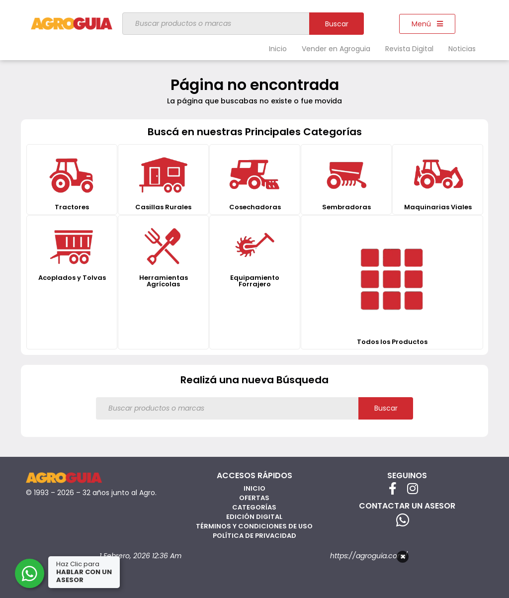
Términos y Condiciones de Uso (254, 526)
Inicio (278, 49)
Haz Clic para (84, 572)
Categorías (254, 507)
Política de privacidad (254, 535)
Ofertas (254, 498)
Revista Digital (409, 49)
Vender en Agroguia (336, 49)
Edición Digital (254, 516)
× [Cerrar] (403, 557)
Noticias (462, 49)
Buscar (336, 24)
